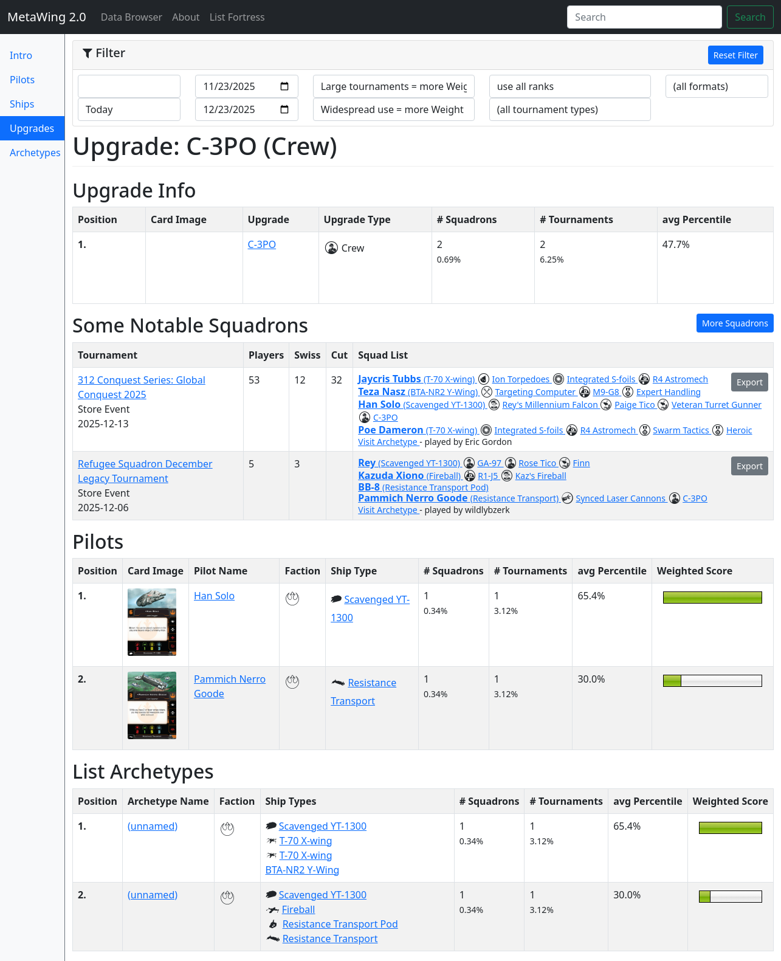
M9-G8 (607, 392)
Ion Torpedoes (522, 379)
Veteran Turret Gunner (717, 404)
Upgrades (37, 127)
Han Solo (380, 404)
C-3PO (262, 244)
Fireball (298, 909)
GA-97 (490, 463)
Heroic (739, 430)
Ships (22, 104)
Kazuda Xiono (392, 475)
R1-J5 (489, 475)
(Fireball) (445, 475)
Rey (368, 462)
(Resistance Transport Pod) (435, 487)
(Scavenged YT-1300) (445, 404)
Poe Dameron (392, 429)
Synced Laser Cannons (622, 498)
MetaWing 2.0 (46, 17)
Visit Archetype (388, 441)
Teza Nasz (383, 391)
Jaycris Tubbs (391, 378)
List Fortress (237, 17)
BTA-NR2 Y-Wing (303, 870)
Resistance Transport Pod (340, 924)
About (185, 17)
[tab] (423, 55)
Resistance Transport (330, 938)
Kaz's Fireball (540, 475)
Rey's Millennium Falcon (551, 404)
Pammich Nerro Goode (414, 498)
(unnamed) (152, 826)
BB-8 (370, 487)
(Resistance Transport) (515, 498)
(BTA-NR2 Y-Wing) (444, 392)
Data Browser (134, 16)
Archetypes (35, 152)
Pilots (22, 79)
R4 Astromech (680, 379)
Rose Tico (538, 463)
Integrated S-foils (602, 379)
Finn (581, 463)
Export (750, 382)
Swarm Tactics (682, 430)
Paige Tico (635, 404)
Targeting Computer (536, 392)
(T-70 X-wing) (450, 379)
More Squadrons (735, 323)
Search (750, 17)
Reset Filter (736, 55)
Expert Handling (668, 392)
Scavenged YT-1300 (322, 826)
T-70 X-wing (306, 840)
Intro (21, 55)
